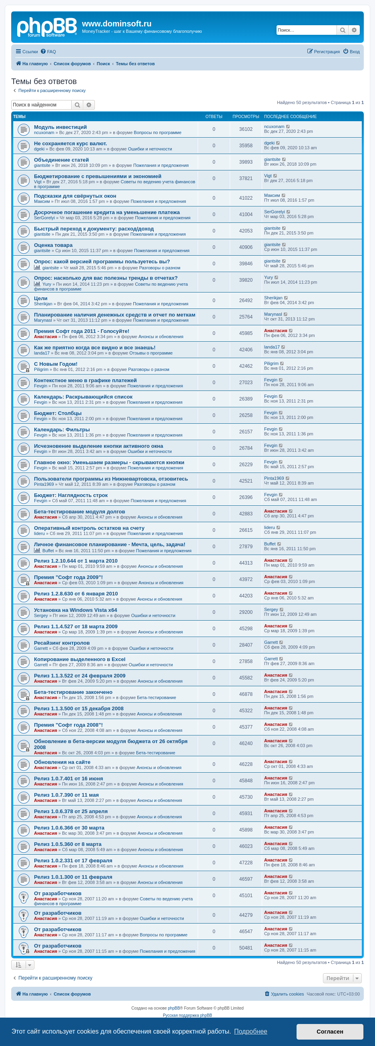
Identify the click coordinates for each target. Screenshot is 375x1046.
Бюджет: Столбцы (58, 413)
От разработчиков (58, 893)
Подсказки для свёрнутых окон (75, 196)
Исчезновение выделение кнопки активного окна (98, 446)
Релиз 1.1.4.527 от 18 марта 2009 (76, 626)
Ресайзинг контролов (62, 643)
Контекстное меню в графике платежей (85, 380)
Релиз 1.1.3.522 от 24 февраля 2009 (80, 676)
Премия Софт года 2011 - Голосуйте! (81, 331)
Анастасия (45, 336)
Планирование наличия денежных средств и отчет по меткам (114, 315)
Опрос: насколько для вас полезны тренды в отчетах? (106, 278)
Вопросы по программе (157, 132)
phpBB (174, 1008)
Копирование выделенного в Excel (80, 659)
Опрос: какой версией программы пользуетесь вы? (102, 261)
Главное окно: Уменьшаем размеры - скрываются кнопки (109, 462)
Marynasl (43, 320)
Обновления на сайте (62, 762)
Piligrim (41, 369)
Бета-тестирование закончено (73, 692)
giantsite (42, 165)
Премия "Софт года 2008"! (68, 725)
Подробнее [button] (250, 1031)
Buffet (48, 550)
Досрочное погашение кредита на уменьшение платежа (107, 212)
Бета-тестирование (156, 697)
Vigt (38, 181)
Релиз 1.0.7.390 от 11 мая (66, 795)
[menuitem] (48, 51)
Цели (41, 298)
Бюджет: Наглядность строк (71, 495)
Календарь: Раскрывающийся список (83, 397)
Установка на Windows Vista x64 (75, 610)
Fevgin (40, 385)
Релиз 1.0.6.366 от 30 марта (69, 828)
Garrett (41, 648)
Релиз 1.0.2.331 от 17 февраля (73, 861)
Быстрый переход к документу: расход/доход (94, 229)
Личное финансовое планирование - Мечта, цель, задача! (109, 544)
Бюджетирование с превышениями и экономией (97, 176)
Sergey (41, 615)
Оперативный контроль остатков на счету (89, 528)
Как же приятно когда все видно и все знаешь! (95, 348)
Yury (46, 284)
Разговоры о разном (159, 267)
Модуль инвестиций (60, 127)
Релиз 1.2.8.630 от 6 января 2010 (76, 594)
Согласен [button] (330, 1031)
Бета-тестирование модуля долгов (79, 512)
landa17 (42, 353)
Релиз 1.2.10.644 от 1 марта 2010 (76, 561)
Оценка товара (53, 245)
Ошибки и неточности (150, 148)
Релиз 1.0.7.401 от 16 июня (68, 778)
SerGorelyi (44, 217)
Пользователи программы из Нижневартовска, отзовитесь (111, 479)
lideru (39, 533)
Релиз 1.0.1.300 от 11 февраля (73, 877)
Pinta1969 (44, 484)
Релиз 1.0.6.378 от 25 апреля (71, 811)
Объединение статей (61, 160)
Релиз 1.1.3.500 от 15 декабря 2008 (79, 708)
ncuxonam (44, 132)
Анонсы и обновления (160, 336)
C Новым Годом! (56, 364)
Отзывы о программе (150, 353)
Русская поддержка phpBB (187, 1015)
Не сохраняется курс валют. (70, 143)
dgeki (39, 148)
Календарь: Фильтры (62, 430)
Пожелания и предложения (161, 165)
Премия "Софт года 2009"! (68, 577)
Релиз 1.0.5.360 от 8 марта (68, 844)
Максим (42, 201)
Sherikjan (43, 303)
